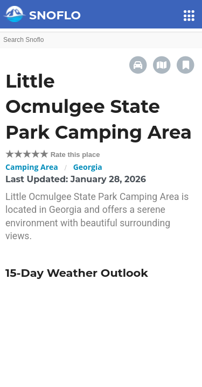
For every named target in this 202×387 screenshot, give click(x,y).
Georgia (87, 167)
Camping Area (31, 167)
